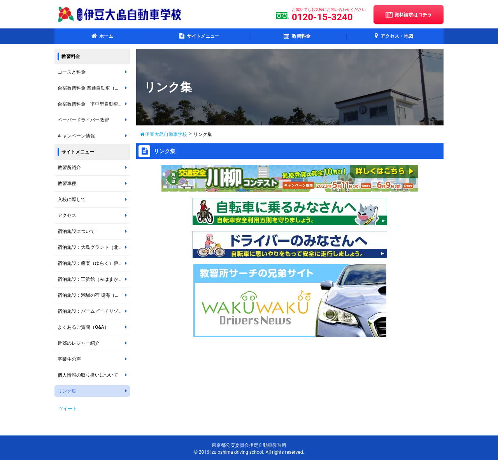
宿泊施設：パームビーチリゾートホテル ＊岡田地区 (94, 311)
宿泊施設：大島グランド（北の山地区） (94, 247)
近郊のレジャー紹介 (94, 343)
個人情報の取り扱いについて (94, 375)
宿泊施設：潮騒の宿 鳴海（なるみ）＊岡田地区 (94, 295)
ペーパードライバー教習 (94, 120)
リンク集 (94, 391)
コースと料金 (94, 72)
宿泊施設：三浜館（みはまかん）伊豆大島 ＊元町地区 (94, 279)
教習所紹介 (94, 167)
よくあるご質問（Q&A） (94, 327)
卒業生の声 (94, 359)
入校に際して (94, 199)
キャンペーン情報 (94, 136)
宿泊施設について (94, 231)
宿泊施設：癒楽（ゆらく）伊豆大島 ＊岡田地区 (94, 263)
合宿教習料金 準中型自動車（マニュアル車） (94, 104)
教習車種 (94, 183)
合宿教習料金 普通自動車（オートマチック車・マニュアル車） (94, 88)
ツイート (67, 408)
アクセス (94, 215)
